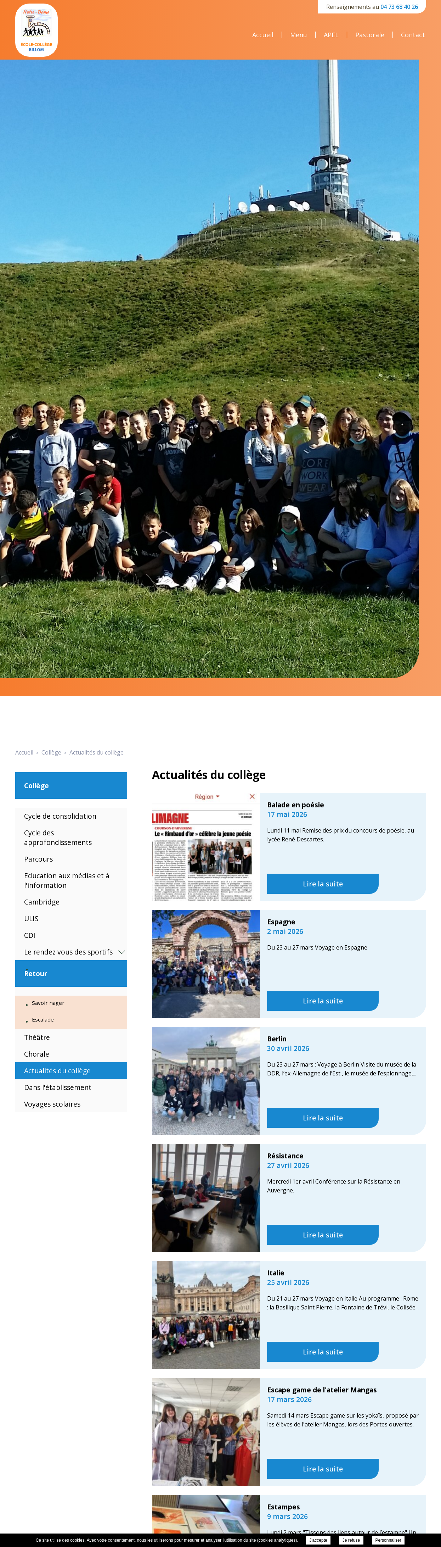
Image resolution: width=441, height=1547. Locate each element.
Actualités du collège (57, 1070)
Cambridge (42, 902)
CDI (29, 935)
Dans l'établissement (57, 1087)
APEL (331, 35)
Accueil (262, 35)
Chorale (36, 1054)
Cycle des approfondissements (58, 837)
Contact (413, 35)
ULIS (31, 918)
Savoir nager (48, 1002)
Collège (36, 785)
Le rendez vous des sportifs (68, 952)
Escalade (43, 1019)
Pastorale (369, 35)
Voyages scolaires (52, 1104)
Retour (35, 973)
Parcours (38, 859)
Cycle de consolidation (60, 816)
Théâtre (37, 1037)
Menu (298, 35)
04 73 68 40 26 (399, 7)
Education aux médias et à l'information (66, 880)
